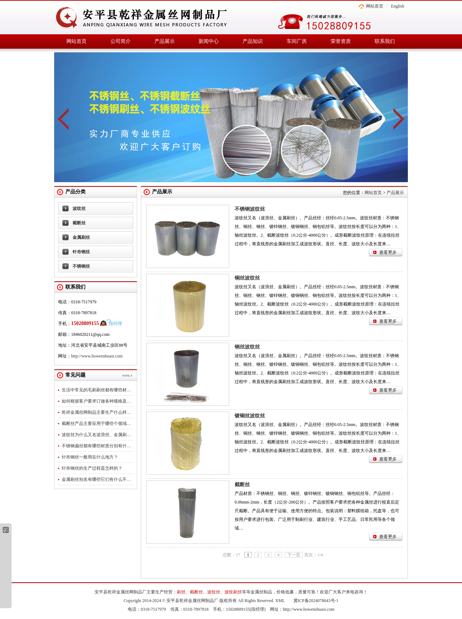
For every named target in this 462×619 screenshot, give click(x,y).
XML (280, 600)
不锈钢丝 (81, 266)
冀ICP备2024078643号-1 (316, 600)
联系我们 (385, 41)
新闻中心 (209, 41)
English (397, 6)
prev (63, 119)
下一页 (293, 554)
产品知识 (253, 41)
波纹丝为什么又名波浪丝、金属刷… (96, 434)
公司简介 (120, 41)
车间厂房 (297, 41)
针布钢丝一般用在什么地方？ (90, 457)
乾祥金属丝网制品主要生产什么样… (96, 412)
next (398, 119)
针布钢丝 (81, 251)
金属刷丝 (81, 237)
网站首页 (374, 6)
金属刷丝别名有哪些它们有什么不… (96, 479)
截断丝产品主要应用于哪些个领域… (96, 423)
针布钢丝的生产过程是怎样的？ (92, 468)
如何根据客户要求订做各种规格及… (96, 401)
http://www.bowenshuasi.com (97, 356)
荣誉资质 (341, 41)
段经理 (115, 323)
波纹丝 (79, 208)
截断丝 (79, 222)
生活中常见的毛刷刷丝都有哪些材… (96, 389)
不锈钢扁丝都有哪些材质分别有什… (96, 445)
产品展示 (164, 41)
